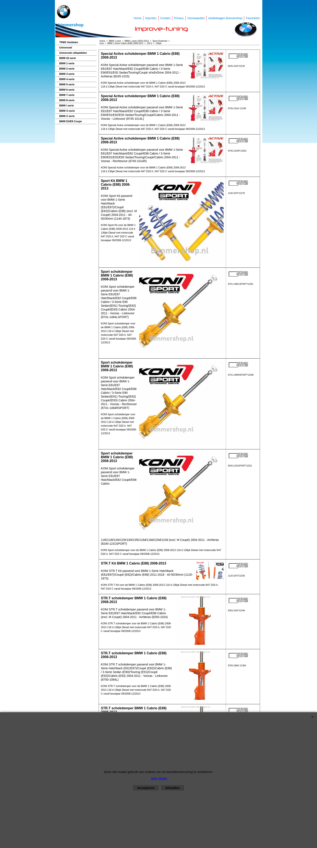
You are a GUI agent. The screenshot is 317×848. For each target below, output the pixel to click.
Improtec (150, 18)
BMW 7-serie (67, 95)
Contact (165, 18)
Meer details (159, 778)
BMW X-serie (67, 110)
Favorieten (253, 18)
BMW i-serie (66, 105)
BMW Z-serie (67, 116)
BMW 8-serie (67, 100)
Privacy (179, 18)
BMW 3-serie (67, 74)
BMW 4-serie (67, 79)
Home (137, 18)
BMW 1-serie (67, 63)
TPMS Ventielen (68, 42)
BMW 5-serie (67, 84)
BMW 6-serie (67, 89)
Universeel (65, 47)
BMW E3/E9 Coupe (70, 121)
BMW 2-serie (67, 68)
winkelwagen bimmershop (225, 18)
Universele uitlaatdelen (73, 52)
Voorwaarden (196, 18)
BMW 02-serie (67, 58)
